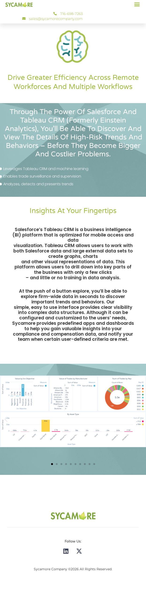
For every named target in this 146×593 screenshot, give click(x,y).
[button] (137, 4)
